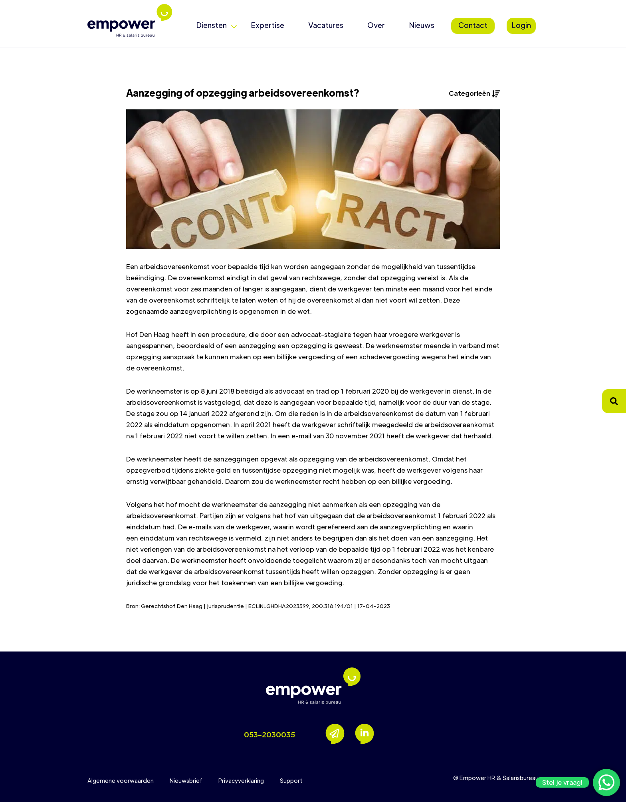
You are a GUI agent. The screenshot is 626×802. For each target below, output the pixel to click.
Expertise (267, 25)
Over (376, 25)
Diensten (211, 25)
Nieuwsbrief (186, 780)
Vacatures (325, 25)
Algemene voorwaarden (120, 780)
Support (291, 780)
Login (521, 25)
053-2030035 (269, 734)
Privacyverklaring (241, 780)
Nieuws (421, 25)
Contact (472, 25)
